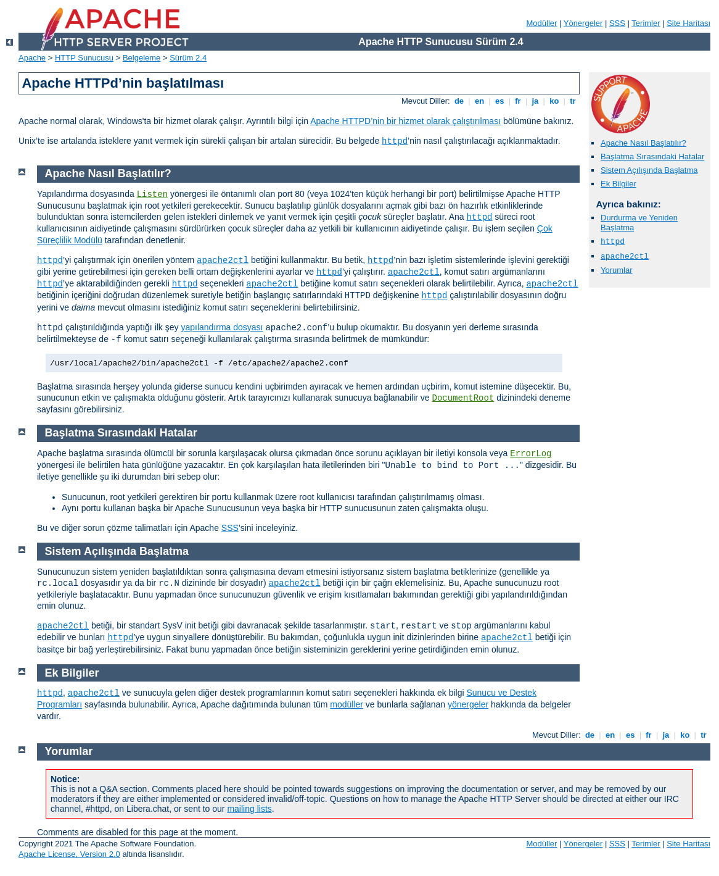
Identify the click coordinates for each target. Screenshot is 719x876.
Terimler (645, 23)
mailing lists (249, 809)
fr (518, 101)
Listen (152, 194)
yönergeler (468, 704)
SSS (617, 23)
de (459, 101)
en (479, 101)
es (499, 101)
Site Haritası (688, 23)
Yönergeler (583, 23)
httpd (395, 141)
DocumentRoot (463, 398)
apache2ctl (625, 256)
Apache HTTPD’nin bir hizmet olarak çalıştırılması (405, 121)
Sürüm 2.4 (188, 57)
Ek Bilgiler (618, 183)
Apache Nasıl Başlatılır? (643, 143)
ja (535, 101)
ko (554, 101)
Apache (32, 57)
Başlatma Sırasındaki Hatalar (652, 156)
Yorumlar (617, 270)
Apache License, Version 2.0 (69, 854)
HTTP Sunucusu (84, 57)
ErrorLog (530, 454)
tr (573, 101)
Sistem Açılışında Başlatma (649, 170)
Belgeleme (141, 57)
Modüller (542, 23)
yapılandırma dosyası (222, 327)
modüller (346, 704)
